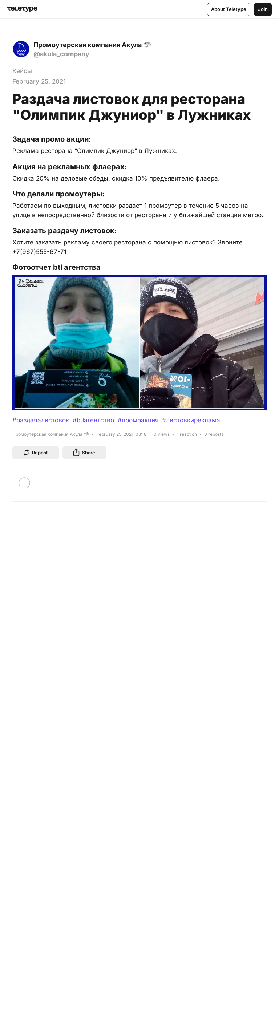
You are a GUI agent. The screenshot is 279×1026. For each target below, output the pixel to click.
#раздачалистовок (40, 420)
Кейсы (22, 70)
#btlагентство (93, 420)
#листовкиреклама (191, 420)
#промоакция (138, 420)
